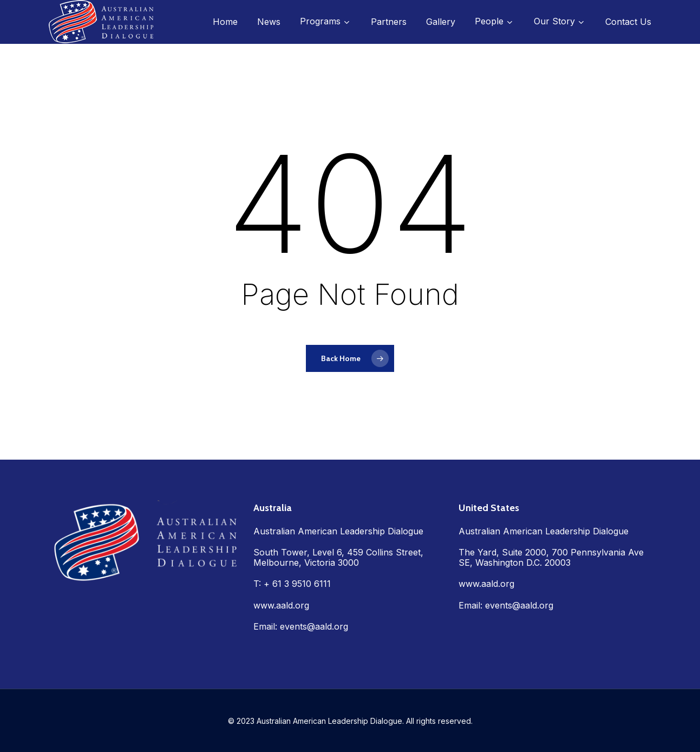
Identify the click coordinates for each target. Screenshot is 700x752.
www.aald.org (281, 605)
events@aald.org (314, 626)
